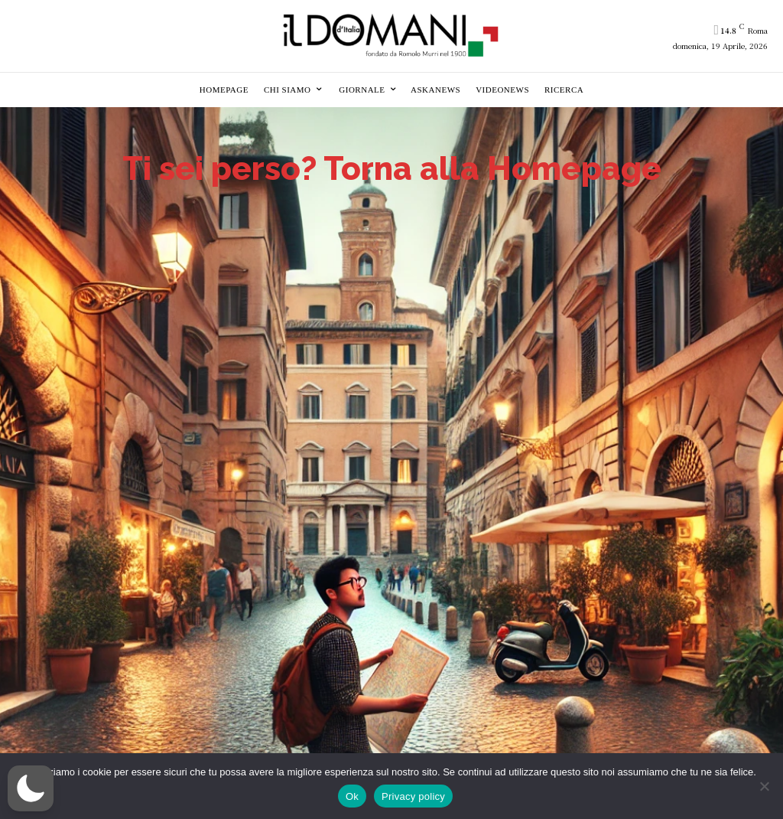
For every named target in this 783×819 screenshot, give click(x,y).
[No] (764, 786)
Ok (352, 796)
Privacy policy (413, 796)
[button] (31, 788)
